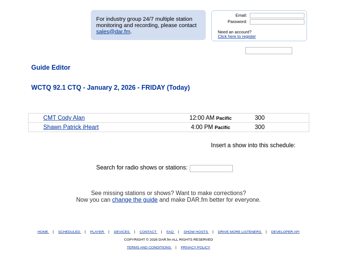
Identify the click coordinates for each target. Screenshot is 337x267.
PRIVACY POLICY (195, 247)
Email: (241, 15)
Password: (237, 21)
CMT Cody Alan (64, 118)
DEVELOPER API (285, 232)
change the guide (135, 200)
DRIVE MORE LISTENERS (240, 232)
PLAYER (97, 232)
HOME (43, 232)
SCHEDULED (69, 232)
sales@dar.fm (113, 31)
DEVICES (122, 232)
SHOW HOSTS (196, 232)
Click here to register (237, 36)
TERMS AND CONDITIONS (149, 247)
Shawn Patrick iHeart (71, 127)
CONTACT (149, 232)
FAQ (170, 232)
